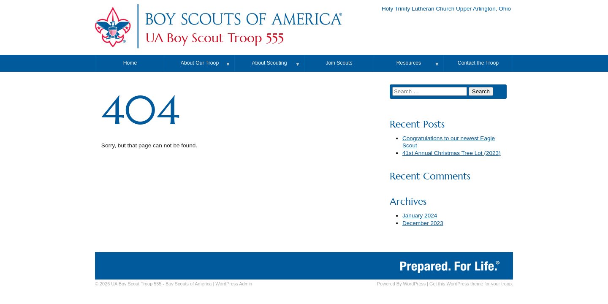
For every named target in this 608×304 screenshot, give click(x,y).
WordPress (414, 283)
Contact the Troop (478, 63)
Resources (408, 63)
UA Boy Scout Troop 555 (215, 38)
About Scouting (269, 63)
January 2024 (419, 215)
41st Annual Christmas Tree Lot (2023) (451, 153)
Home (130, 63)
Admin (233, 283)
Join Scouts (339, 63)
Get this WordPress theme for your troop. (471, 283)
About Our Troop (200, 63)
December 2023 (422, 223)
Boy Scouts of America (189, 283)
